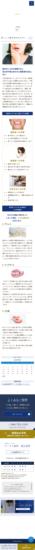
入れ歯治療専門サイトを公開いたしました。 (16, 384)
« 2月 (3, 376)
